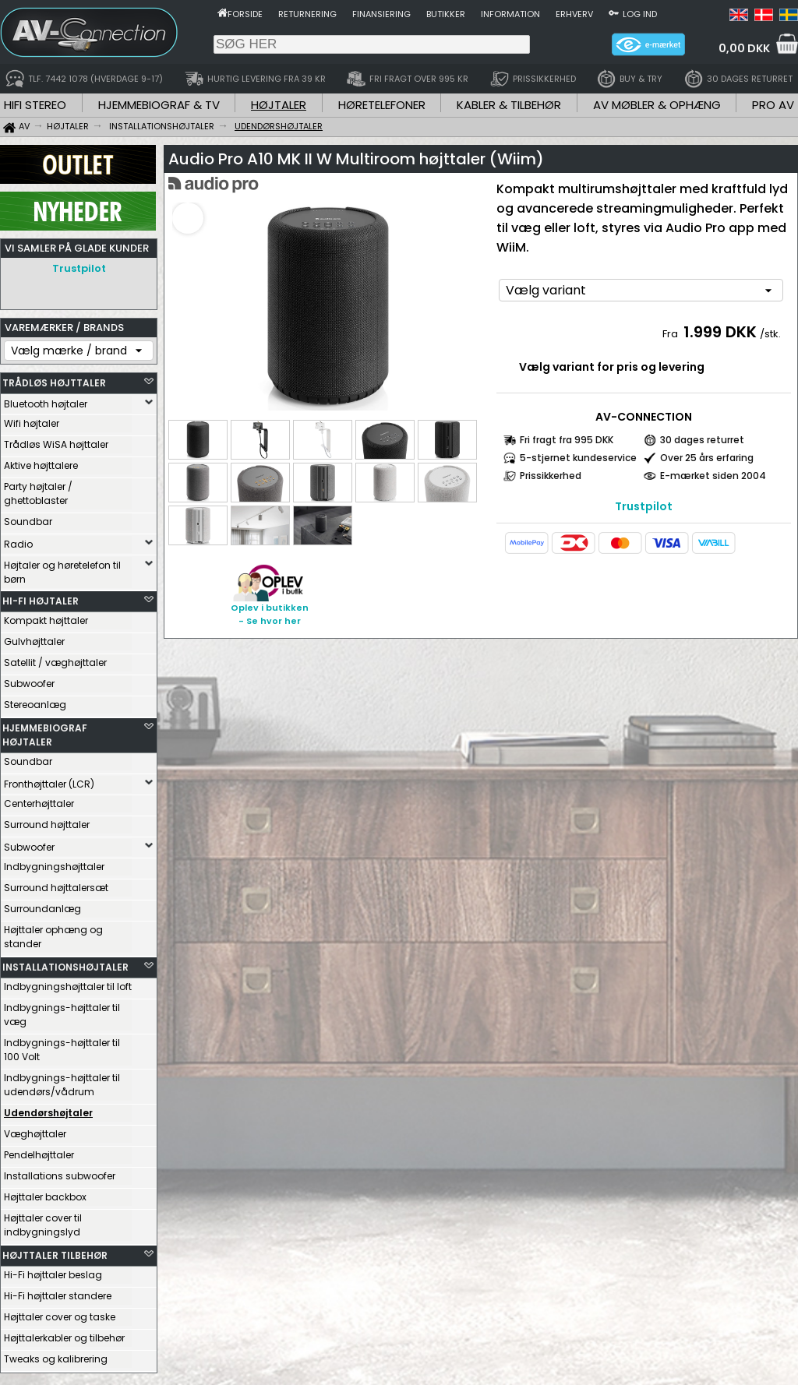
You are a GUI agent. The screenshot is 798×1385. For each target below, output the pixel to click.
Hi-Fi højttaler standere (57, 1292)
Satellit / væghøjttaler (55, 658)
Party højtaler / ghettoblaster (38, 489)
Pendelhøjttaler (39, 1151)
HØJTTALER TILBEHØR (55, 1251)
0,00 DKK (744, 48)
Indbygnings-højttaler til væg (62, 1010)
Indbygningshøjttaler (54, 862)
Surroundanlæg (42, 904)
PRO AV (773, 105)
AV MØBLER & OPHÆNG (657, 105)
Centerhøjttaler (39, 799)
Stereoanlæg (35, 700)
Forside (245, 14)
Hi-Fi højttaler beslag (53, 1271)
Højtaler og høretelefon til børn (62, 568)
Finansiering (381, 14)
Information (510, 14)
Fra (671, 333)
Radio (18, 540)
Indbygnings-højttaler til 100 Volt (62, 1045)
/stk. (770, 333)
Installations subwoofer (59, 1172)
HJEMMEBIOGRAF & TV (159, 105)
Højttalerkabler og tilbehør (64, 1334)
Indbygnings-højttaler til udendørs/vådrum (62, 1080)
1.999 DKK (720, 332)
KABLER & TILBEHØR (509, 105)
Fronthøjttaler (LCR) (49, 780)
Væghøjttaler (35, 1130)
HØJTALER (278, 105)
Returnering (307, 14)
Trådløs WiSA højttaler (56, 440)
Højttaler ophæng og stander (53, 932)
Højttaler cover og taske (59, 1313)
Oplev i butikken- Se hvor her (270, 614)
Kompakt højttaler (46, 616)
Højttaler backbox (45, 1193)
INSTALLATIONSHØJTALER (65, 963)
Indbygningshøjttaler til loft (68, 982)
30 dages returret (702, 439)
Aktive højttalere (41, 461)
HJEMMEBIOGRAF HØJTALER (44, 731)
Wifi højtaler (31, 419)
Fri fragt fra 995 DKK (566, 439)
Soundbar (28, 517)
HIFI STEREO (35, 105)
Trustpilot (79, 268)
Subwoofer (29, 679)
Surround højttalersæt (56, 883)
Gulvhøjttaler (34, 637)
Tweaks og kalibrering (56, 1355)
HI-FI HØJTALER (40, 597)
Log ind (640, 14)
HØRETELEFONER (381, 105)
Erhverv (574, 14)
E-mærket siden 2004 (713, 475)
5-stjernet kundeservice (578, 457)
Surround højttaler (47, 820)
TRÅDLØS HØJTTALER (54, 379)
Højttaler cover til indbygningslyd (43, 1221)
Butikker (445, 14)
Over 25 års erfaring (707, 457)
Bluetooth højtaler (45, 400)
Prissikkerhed (550, 475)
